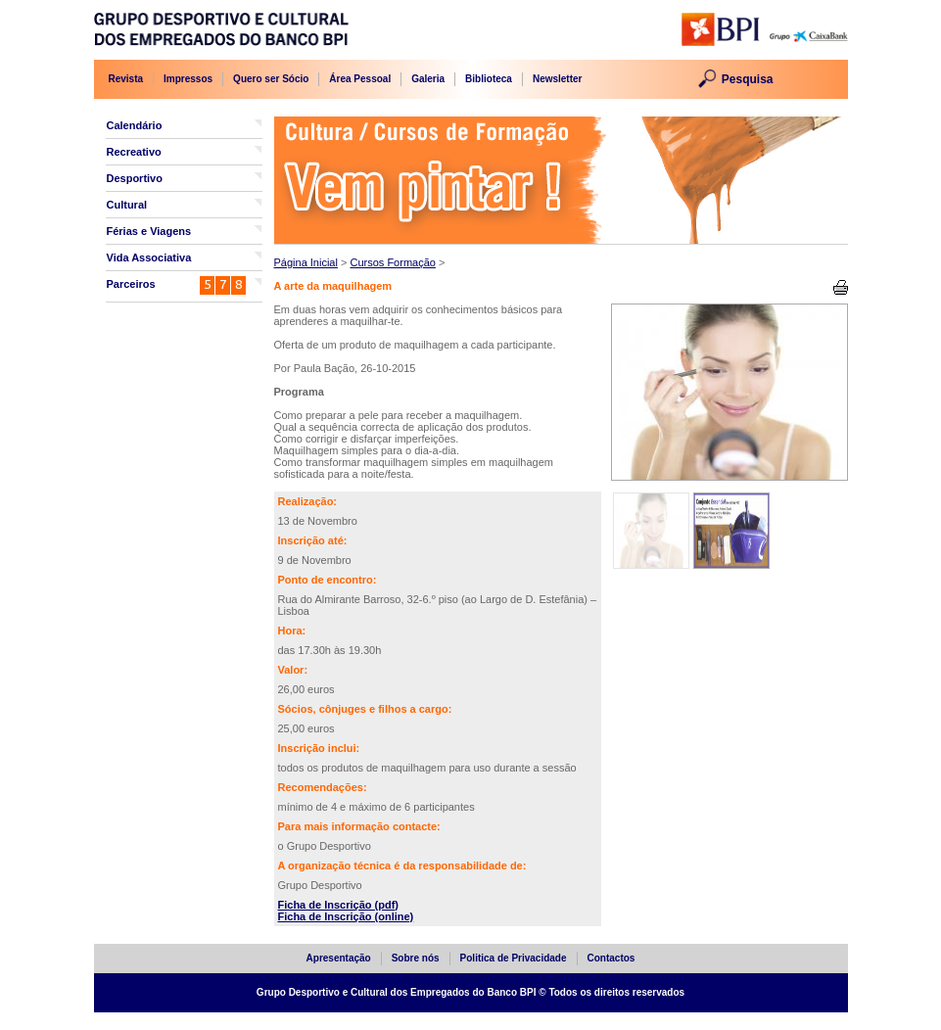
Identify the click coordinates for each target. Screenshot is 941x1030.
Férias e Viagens (149, 231)
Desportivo (135, 178)
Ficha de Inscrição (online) (346, 916)
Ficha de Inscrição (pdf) (338, 905)
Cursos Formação (392, 262)
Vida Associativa (149, 257)
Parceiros (131, 284)
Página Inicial (306, 262)
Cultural (127, 205)
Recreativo (134, 152)
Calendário (135, 125)
